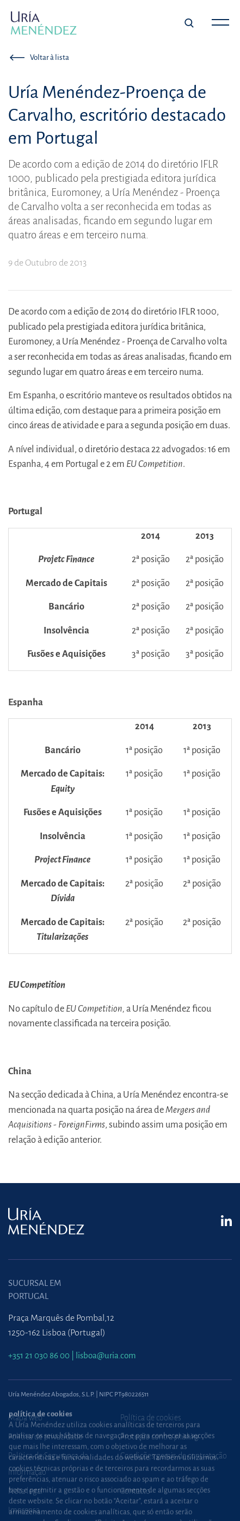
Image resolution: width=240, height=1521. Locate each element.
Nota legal (25, 1491)
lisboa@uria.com (106, 1355)
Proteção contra (159, 1436)
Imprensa (24, 1510)
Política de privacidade (45, 1436)
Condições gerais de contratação (173, 1455)
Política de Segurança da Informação (48, 1463)
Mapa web (25, 1417)
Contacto (135, 1491)
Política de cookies (150, 1417)
